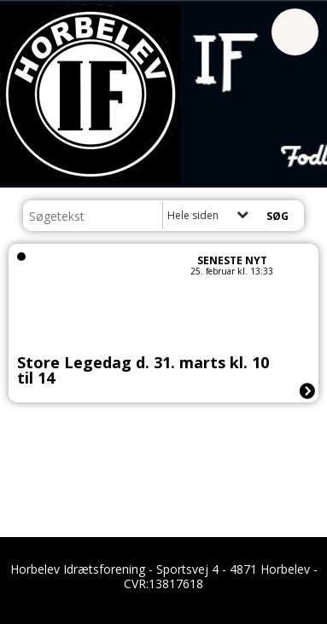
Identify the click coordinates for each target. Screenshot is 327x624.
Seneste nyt (232, 260)
